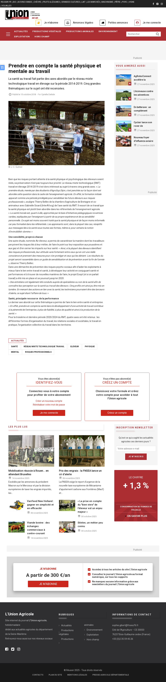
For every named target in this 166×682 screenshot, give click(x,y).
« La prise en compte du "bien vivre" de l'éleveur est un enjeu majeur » (90, 506)
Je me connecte (152, 22)
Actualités (21, 31)
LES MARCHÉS (93, 2)
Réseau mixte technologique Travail (44, 346)
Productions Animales (80, 31)
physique (90, 346)
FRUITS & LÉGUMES (51, 2)
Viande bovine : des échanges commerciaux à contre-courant (38, 528)
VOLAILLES (6, 6)
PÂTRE (117, 2)
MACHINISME (107, 2)
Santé (14, 346)
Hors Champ (42, 36)
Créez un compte (117, 412)
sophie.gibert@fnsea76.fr (125, 625)
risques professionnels (38, 352)
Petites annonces (118, 22)
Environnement (108, 31)
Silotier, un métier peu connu (90, 524)
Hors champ (93, 639)
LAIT (83, 2)
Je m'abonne (51, 22)
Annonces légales (83, 22)
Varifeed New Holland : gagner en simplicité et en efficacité (40, 505)
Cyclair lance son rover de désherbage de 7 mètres (143, 127)
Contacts (37, 675)
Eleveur (74, 346)
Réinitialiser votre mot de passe (49, 404)
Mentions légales (77, 675)
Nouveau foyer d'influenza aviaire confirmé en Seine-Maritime (144, 142)
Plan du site (55, 675)
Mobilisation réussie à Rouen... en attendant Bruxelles (28, 472)
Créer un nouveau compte (49, 401)
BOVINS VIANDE (25, 2)
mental (15, 352)
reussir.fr (6, 2)
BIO (14, 2)
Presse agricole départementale (110, 675)
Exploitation (22, 36)
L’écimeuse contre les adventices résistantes (143, 95)
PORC (124, 2)
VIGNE (131, 2)
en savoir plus (137, 516)
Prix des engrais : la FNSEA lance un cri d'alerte (80, 472)
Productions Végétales (46, 31)
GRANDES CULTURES (70, 2)
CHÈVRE (37, 2)
